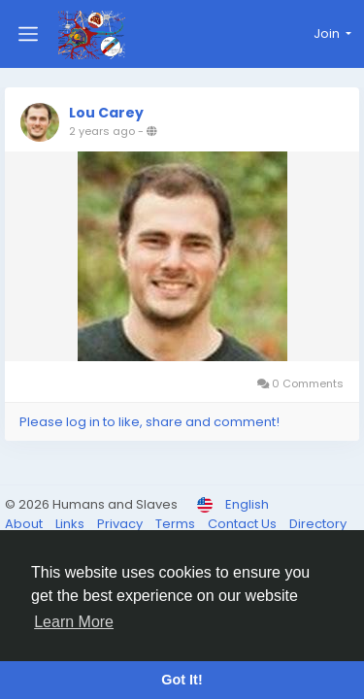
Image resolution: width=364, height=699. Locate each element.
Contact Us (244, 524)
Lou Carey (106, 112)
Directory (318, 524)
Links (71, 524)
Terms (176, 524)
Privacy (121, 524)
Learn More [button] (74, 622)
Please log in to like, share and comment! (149, 422)
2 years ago (102, 131)
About (25, 524)
